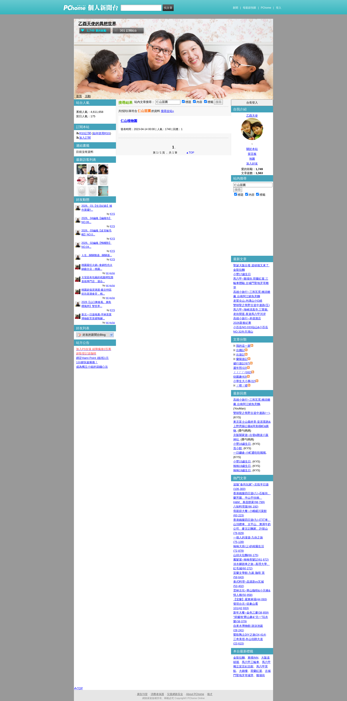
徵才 (209, 694)
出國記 (240, 350)
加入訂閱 (85, 137)
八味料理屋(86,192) (245, 506)
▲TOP (189, 152)
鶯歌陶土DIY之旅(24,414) (249, 634)
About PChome (195, 694)
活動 (88, 96)
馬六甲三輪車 (250, 662)
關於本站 (252, 149)
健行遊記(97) (241, 363)
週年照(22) (240, 367)
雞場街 (260, 675)
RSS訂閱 (85, 133)
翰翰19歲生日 (242, 466)
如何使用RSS (101, 133)
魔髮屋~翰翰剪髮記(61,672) (251, 559)
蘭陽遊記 (242, 359)
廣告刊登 (142, 694)
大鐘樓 (243, 671)
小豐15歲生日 (242, 461)
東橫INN (253, 657)
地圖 (252, 158)
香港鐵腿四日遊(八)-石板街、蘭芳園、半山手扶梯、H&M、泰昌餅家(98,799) (252, 498)
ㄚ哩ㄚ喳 (242, 385)
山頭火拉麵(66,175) (245, 555)
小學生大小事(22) (244, 381)
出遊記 (240, 354)
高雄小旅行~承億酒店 (247, 318)
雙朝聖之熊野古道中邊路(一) (251, 413)
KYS (112, 213)
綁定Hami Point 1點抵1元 (92, 358)
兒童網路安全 (175, 694)
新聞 (235, 7)
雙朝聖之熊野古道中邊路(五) (251, 305)
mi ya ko (110, 273)
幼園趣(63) (240, 376)
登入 (278, 7)
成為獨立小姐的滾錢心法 (92, 366)
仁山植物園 (129, 121)
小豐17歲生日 (242, 274)
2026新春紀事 (242, 322)
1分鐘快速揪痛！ (87, 362)
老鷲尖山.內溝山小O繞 (247, 300)
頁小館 (237, 448)
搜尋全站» (167, 111)
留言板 (252, 153)
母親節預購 (249, 7)
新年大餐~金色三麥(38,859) (251, 612)
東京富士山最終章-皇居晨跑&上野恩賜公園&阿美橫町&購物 (252, 426)
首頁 (79, 96)
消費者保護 (157, 694)
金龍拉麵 (239, 657)
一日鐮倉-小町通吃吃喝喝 (249, 452)
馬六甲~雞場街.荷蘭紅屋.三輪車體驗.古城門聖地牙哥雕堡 (251, 283)
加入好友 (252, 163)
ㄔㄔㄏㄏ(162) (242, 372)
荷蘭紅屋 (256, 671)
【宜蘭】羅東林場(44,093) (250, 599)
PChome (266, 7)
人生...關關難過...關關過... (96, 255)
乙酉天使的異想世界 (97, 23)
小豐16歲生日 (242, 443)
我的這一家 (243, 345)
